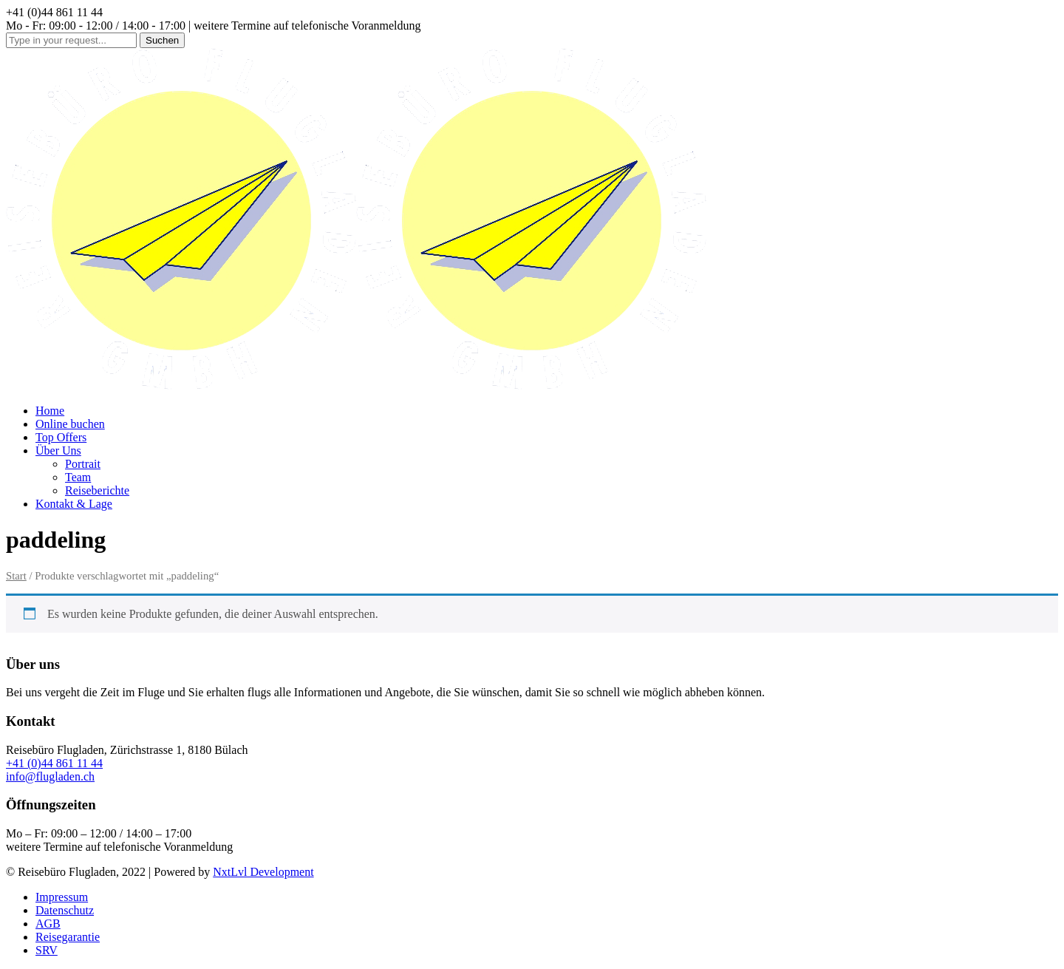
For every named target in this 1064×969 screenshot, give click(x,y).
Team (78, 477)
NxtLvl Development (263, 872)
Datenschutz (64, 910)
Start (16, 576)
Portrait (82, 464)
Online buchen (70, 424)
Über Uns (58, 450)
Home (49, 410)
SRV (46, 950)
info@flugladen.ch (50, 776)
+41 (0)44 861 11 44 (54, 763)
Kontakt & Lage (73, 503)
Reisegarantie (67, 937)
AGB (48, 923)
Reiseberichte (97, 490)
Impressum (61, 897)
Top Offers (60, 437)
